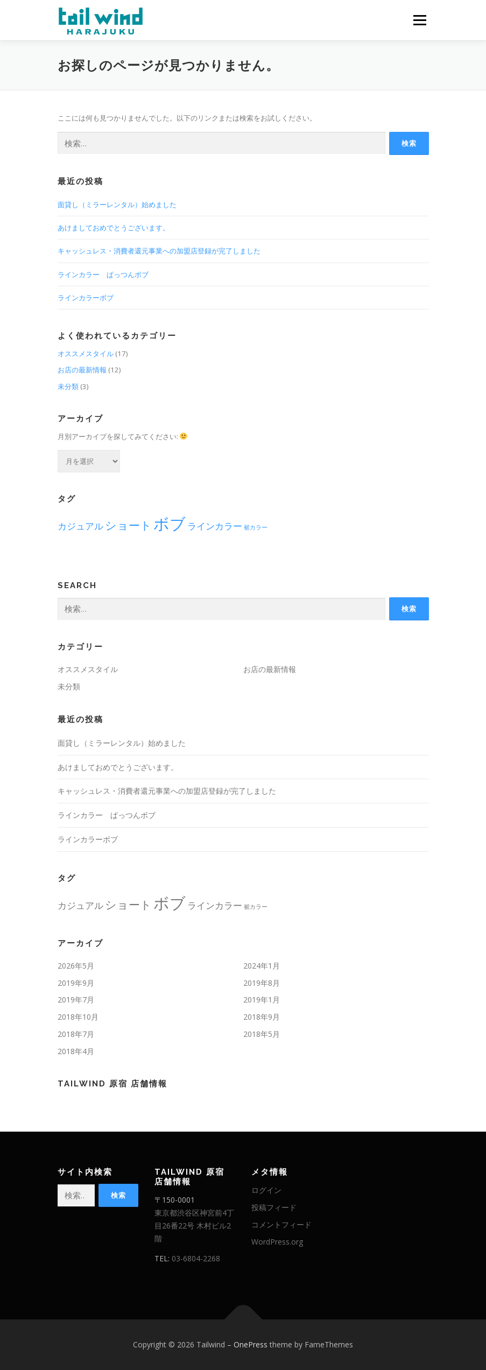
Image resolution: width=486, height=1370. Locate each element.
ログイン (266, 1190)
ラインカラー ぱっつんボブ (103, 274)
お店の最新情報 (82, 370)
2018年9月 (261, 1017)
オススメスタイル (86, 353)
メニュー (419, 20)
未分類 (68, 386)
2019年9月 (76, 983)
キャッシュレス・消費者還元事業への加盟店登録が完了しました (159, 251)
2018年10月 (78, 1017)
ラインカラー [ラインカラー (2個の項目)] (214, 526)
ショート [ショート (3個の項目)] (128, 525)
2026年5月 (76, 966)
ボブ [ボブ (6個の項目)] (169, 523)
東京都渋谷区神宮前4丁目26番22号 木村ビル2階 (194, 1225)
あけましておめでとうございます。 (114, 227)
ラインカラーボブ (86, 297)
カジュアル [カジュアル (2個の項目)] (80, 526)
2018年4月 (76, 1051)
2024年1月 (261, 966)
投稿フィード (274, 1207)
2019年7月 (76, 999)
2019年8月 (261, 983)
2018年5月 (261, 1034)
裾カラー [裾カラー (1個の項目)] (255, 527)
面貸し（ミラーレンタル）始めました (117, 204)
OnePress (250, 1344)
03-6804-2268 (196, 1258)
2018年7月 (76, 1034)
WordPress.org (277, 1242)
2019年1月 (261, 999)
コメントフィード (281, 1224)
